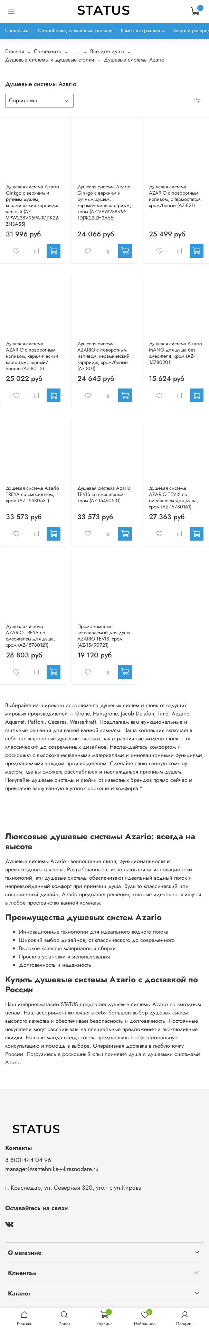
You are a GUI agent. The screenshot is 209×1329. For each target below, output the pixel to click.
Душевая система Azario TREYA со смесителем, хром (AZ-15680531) (32, 494)
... (75, 51)
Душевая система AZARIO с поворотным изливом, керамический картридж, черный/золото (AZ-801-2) (32, 356)
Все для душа (107, 51)
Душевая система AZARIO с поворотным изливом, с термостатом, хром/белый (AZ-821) (175, 196)
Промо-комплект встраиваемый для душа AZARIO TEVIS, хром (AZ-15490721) (103, 635)
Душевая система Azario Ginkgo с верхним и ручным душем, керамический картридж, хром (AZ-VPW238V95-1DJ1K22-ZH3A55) (104, 202)
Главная (14, 51)
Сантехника (17, 30)
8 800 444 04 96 (28, 1159)
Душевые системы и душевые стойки (49, 60)
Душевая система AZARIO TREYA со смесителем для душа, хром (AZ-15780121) (30, 635)
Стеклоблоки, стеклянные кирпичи (75, 30)
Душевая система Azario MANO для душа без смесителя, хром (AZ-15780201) (175, 353)
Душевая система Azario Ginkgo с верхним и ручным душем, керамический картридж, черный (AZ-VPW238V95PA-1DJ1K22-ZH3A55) (33, 205)
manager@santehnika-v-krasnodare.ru (51, 1168)
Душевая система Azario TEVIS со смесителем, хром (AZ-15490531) (104, 494)
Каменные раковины (143, 30)
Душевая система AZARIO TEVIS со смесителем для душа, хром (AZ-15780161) (173, 497)
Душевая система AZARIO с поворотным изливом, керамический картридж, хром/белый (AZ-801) (103, 356)
